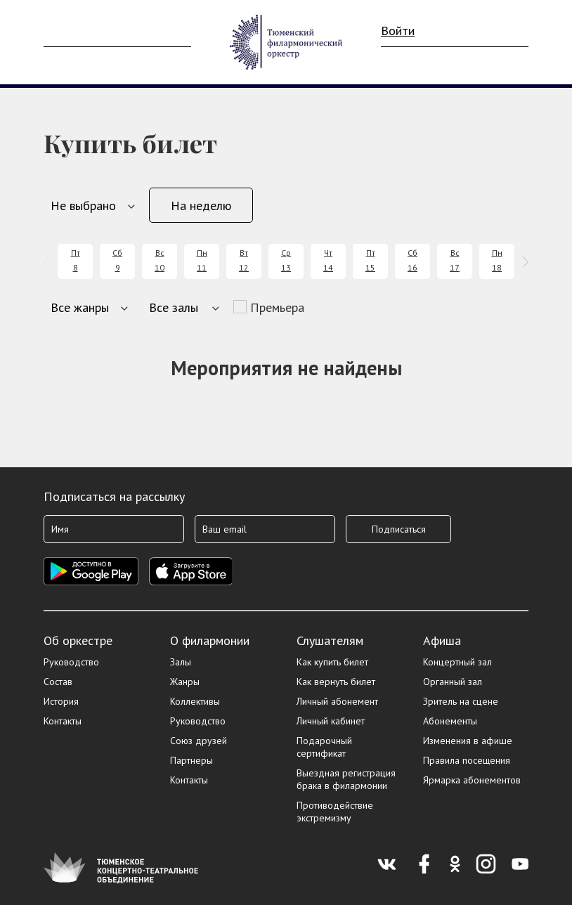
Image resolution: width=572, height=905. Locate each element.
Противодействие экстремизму (335, 811)
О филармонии (209, 640)
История (61, 701)
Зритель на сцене (460, 701)
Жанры (185, 681)
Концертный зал (457, 662)
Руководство (71, 662)
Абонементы (450, 721)
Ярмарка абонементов (472, 780)
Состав (58, 681)
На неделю (201, 205)
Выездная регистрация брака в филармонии (346, 779)
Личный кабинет (331, 721)
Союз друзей (198, 740)
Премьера (277, 307)
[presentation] (49, 261)
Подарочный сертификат (324, 747)
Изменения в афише (467, 740)
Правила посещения (466, 760)
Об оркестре (78, 640)
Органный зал (452, 681)
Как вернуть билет (336, 681)
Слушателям (330, 640)
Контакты (63, 721)
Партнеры (191, 760)
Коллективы (195, 701)
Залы (180, 662)
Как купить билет (332, 662)
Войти (398, 30)
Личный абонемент (337, 701)
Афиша (442, 640)
